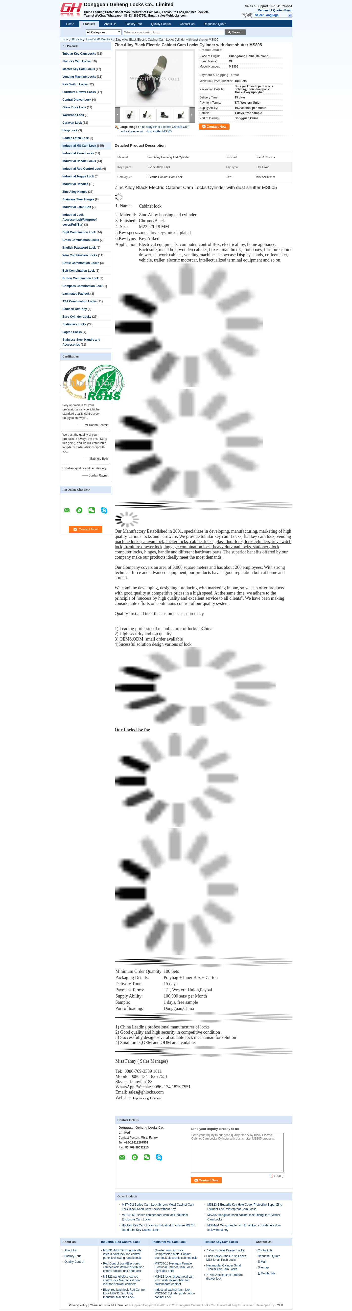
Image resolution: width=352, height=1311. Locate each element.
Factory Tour (133, 24)
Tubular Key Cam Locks (79, 53)
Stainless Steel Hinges (78, 199)
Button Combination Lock (81, 278)
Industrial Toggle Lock (78, 176)
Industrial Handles (75, 184)
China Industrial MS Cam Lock (110, 1305)
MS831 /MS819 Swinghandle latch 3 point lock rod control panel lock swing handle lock (122, 1254)
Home (70, 24)
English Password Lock (79, 247)
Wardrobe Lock (73, 115)
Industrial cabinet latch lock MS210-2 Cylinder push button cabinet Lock (175, 1293)
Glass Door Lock (74, 107)
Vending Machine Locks (79, 76)
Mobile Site (266, 1273)
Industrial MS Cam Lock (99, 39)
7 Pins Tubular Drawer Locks (225, 1250)
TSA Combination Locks (80, 301)
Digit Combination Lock (79, 232)
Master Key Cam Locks (79, 69)
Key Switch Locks (75, 84)
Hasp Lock (70, 130)
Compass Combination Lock (83, 286)
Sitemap (263, 1267)
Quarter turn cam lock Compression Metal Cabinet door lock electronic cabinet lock (176, 1254)
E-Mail (262, 1261)
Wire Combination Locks (80, 255)
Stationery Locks (75, 324)
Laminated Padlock (76, 293)
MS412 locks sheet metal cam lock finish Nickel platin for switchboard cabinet (174, 1280)
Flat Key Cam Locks (77, 61)
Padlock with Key (75, 309)
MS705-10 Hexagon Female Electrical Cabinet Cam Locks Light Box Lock (174, 1267)
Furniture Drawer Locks (79, 92)
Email (288, 10)
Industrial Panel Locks (78, 153)
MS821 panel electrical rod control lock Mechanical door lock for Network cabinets (122, 1280)
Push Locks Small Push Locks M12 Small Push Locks (226, 1258)
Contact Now (216, 126)
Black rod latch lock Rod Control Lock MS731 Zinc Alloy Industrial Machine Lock (124, 1293)
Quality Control (161, 24)
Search (237, 32)
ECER (279, 1305)
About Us (110, 24)
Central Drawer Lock (77, 99)
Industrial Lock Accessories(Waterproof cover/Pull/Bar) (80, 219)
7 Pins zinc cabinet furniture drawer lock (224, 1276)
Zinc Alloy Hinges (75, 191)
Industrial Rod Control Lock (82, 168)
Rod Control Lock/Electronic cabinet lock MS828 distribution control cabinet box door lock (123, 1267)
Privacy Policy (78, 1305)
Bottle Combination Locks (81, 263)
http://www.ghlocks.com (147, 1098)
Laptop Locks (72, 332)
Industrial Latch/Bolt (77, 207)
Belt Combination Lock (79, 270)
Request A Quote (270, 10)
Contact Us (187, 24)
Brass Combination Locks (81, 240)
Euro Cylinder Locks (77, 316)
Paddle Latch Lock (76, 138)
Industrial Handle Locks (79, 161)
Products (89, 24)
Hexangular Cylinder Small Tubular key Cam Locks (223, 1267)
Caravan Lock (72, 122)
